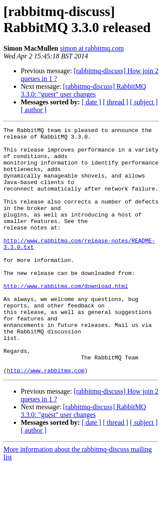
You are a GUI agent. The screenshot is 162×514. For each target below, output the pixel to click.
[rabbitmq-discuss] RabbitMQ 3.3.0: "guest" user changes (83, 90)
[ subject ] (144, 102)
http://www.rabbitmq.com (45, 419)
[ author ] (34, 109)
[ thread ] (115, 102)
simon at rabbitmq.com (92, 48)
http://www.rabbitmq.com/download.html (65, 318)
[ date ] (91, 102)
